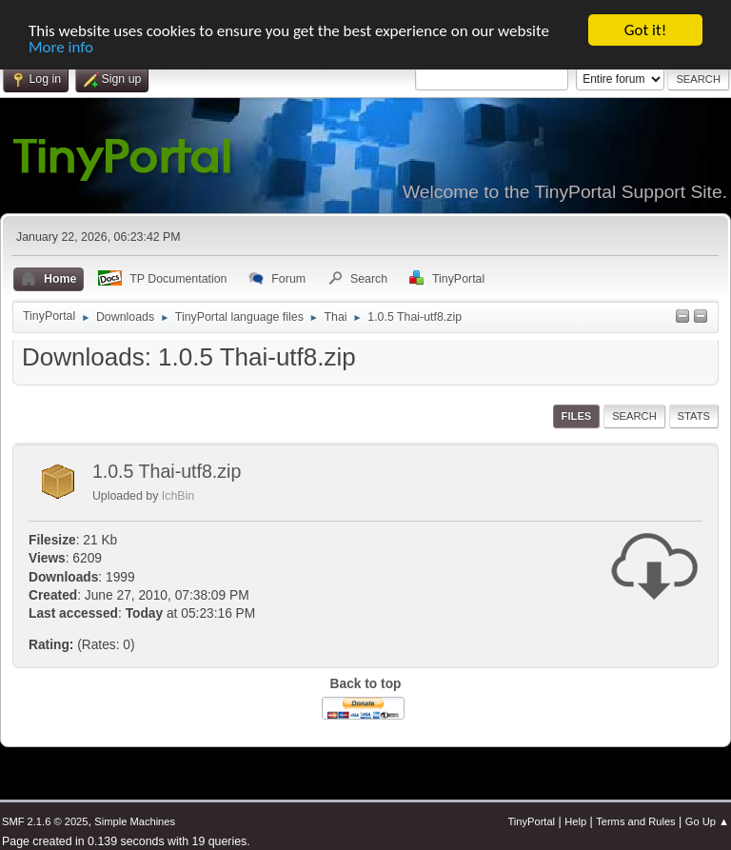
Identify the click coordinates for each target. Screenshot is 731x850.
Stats (694, 416)
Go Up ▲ (707, 821)
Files (577, 416)
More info (61, 46)
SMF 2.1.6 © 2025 (45, 821)
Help (575, 821)
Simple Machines (134, 821)
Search (634, 416)
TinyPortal (531, 821)
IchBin (178, 496)
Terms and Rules (635, 821)
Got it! (645, 30)
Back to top (366, 684)
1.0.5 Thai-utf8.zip (166, 471)
